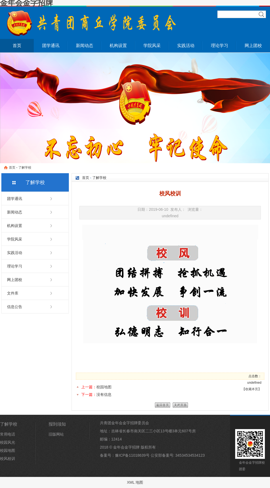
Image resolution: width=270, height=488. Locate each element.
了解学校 (24, 167)
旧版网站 (56, 434)
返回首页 (162, 405)
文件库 (12, 293)
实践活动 (185, 45)
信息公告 (14, 307)
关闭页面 (180, 405)
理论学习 (219, 45)
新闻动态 (84, 45)
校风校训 (7, 458)
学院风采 (152, 45)
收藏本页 (251, 389)
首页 (17, 45)
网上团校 (253, 45)
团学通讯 (50, 45)
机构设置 (118, 45)
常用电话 (7, 434)
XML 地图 (135, 482)
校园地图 (104, 387)
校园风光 (7, 442)
